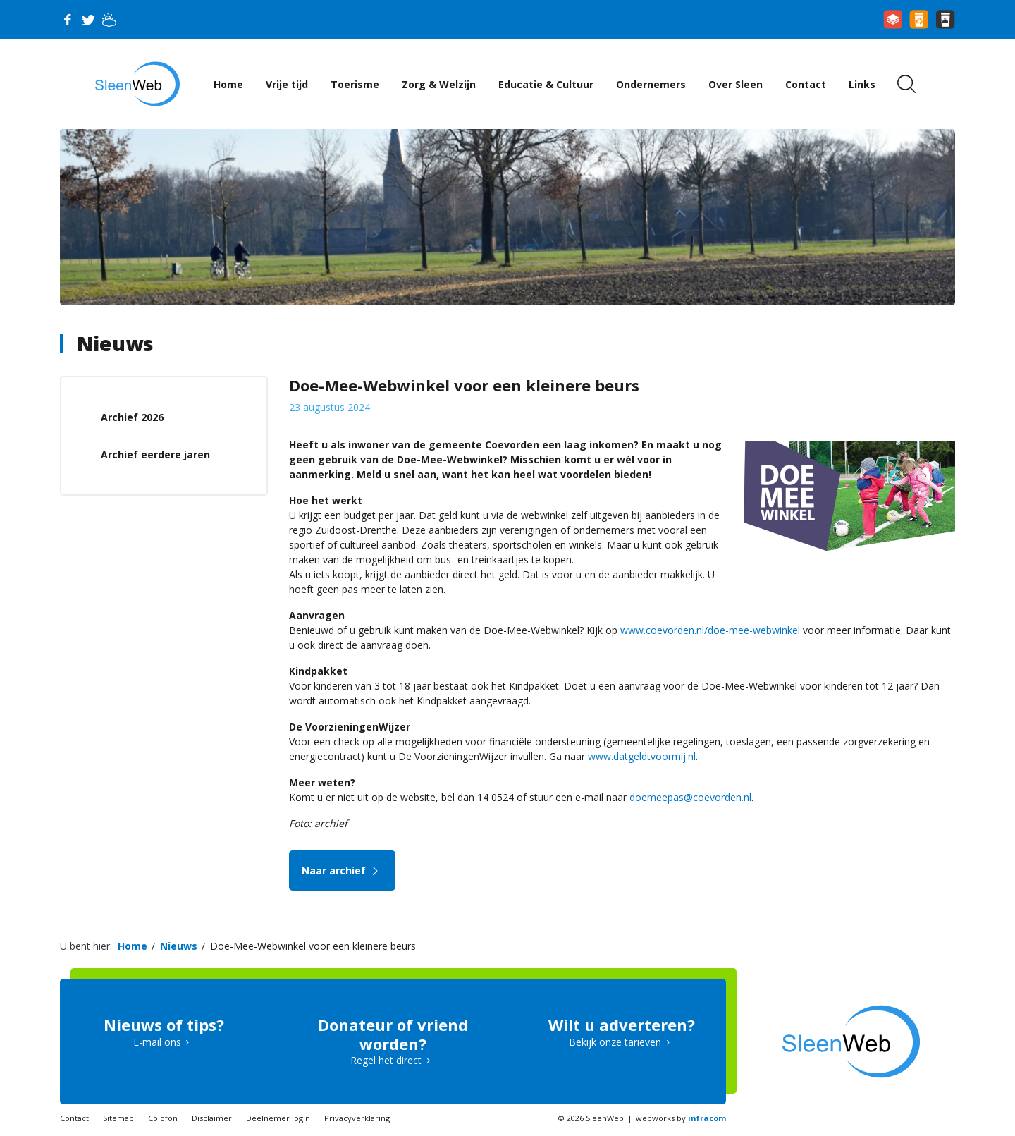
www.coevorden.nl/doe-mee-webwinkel (710, 630)
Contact (805, 84)
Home (228, 84)
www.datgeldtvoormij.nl (642, 756)
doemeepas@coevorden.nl (690, 797)
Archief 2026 (132, 417)
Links (862, 84)
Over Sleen (735, 84)
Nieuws (115, 343)
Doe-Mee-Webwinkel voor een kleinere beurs (313, 946)
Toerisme (355, 84)
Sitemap (118, 1118)
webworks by (681, 1118)
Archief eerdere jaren (155, 454)
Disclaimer (212, 1118)
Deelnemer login (278, 1118)
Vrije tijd (287, 84)
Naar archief (342, 870)
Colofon (163, 1118)
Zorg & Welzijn (439, 84)
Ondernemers (651, 84)
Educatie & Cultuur (545, 84)
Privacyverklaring (357, 1118)
